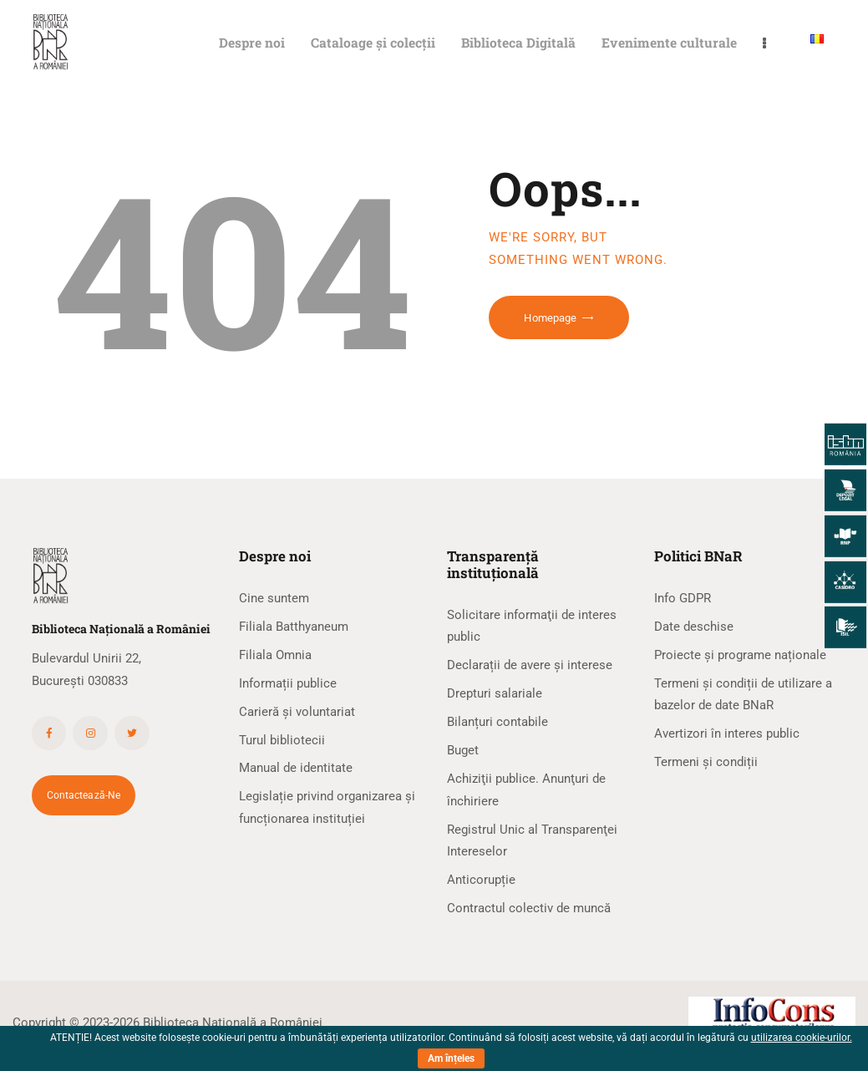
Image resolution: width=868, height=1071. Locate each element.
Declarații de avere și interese (529, 665)
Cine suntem (274, 598)
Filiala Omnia (275, 654)
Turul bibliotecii (282, 740)
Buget (463, 750)
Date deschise (693, 626)
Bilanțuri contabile (497, 721)
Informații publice (288, 683)
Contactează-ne (84, 795)
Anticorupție (481, 879)
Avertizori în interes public (726, 733)
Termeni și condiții (706, 761)
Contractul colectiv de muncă (529, 908)
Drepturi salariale (494, 693)
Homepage (550, 318)
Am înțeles (451, 1058)
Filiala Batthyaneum (293, 626)
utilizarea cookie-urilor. (801, 1037)
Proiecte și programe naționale (740, 654)
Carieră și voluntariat (297, 711)
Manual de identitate (296, 767)
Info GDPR (682, 598)
